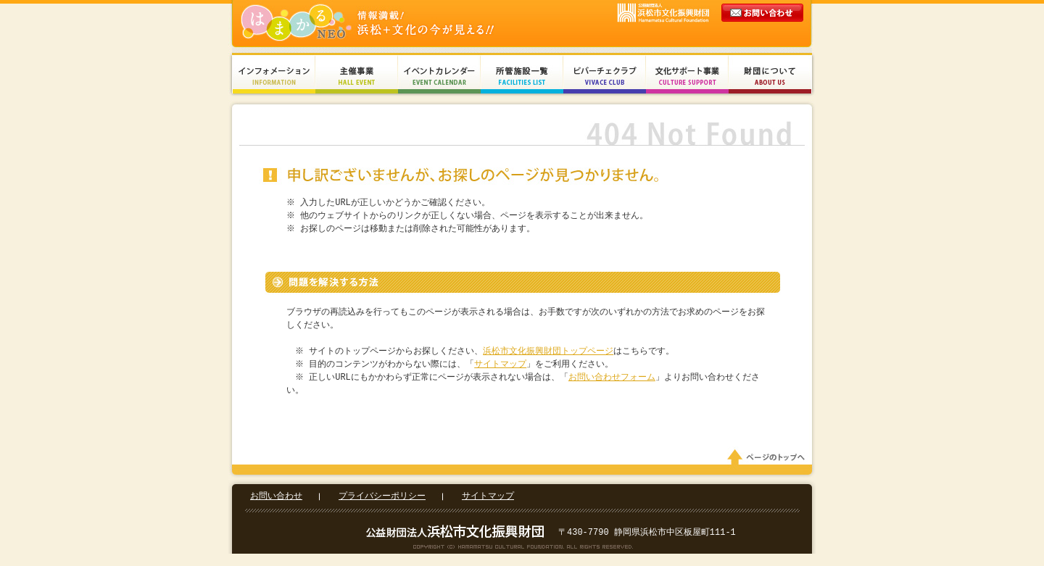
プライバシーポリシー (382, 499)
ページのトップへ (768, 460)
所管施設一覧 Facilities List (522, 74)
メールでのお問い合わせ (763, 26)
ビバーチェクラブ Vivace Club (604, 74)
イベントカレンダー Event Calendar (439, 74)
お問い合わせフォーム (613, 377)
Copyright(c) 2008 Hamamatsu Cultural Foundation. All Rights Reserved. (522, 549)
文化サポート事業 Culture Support (687, 74)
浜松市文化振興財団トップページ (550, 351)
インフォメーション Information (274, 74)
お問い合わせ (276, 499)
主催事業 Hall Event (356, 74)
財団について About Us (770, 74)
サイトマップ (502, 364)
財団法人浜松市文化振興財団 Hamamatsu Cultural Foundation (399, 23)
